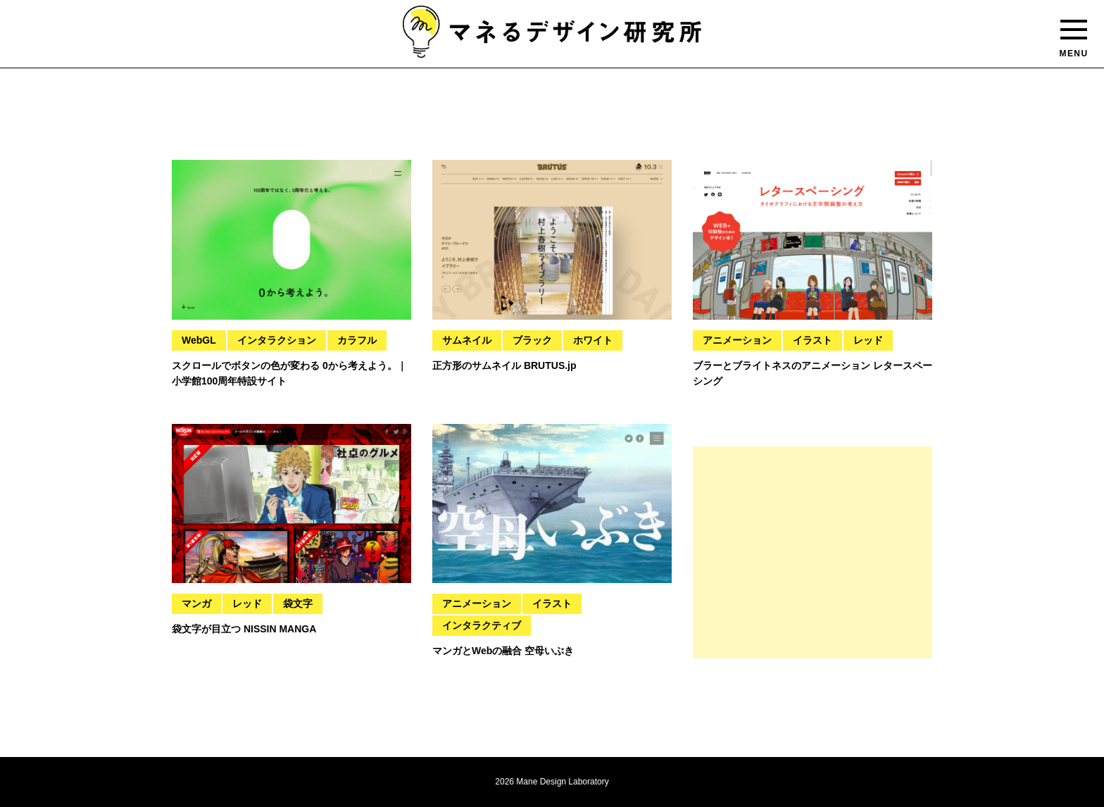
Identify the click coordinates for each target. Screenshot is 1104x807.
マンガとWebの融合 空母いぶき (503, 650)
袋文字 (298, 603)
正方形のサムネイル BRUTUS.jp (504, 365)
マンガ (196, 603)
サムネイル (466, 340)
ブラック (532, 340)
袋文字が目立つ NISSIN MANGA (244, 628)
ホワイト (593, 340)
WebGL (199, 340)
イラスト (812, 340)
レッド (868, 340)
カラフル (357, 340)
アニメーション (737, 340)
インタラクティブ (481, 625)
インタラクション (276, 340)
